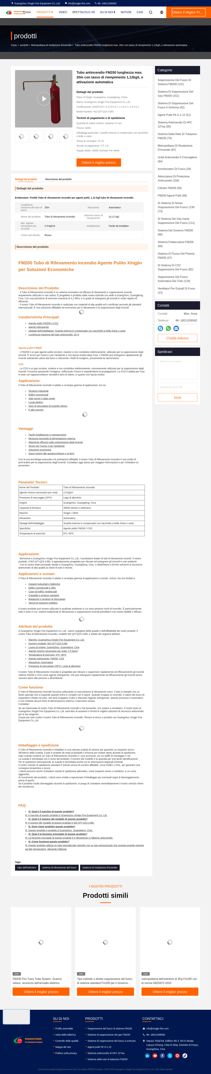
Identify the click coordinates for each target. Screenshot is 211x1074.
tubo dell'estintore (26, 867)
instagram (177, 1055)
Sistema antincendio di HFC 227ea (106, 1053)
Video (63, 12)
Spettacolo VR (83, 12)
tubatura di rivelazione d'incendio (99, 867)
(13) (176, 290)
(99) (176, 244)
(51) (174, 114)
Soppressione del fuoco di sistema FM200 (110, 1028)
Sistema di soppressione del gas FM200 (109, 1034)
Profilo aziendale (64, 1028)
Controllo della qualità (66, 1040)
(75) (177, 136)
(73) (176, 207)
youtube (154, 1055)
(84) (177, 159)
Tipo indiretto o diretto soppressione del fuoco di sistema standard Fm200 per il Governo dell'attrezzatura (104, 981)
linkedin (147, 1055)
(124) (174, 278)
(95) (175, 124)
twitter (169, 1055)
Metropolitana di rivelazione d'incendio (51, 45)
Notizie (126, 12)
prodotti (24, 45)
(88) (175, 232)
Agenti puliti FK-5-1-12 (99, 1047)
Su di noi (108, 12)
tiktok (184, 1055)
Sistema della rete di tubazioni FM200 (108, 1059)
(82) (175, 267)
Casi (140, 12)
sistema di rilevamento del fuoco (59, 867)
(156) (174, 178)
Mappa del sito (63, 1047)
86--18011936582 (105, 3)
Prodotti (45, 12)
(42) (175, 105)
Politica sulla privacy (66, 1053)
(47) (176, 255)
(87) (175, 147)
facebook (162, 1055)
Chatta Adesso (177, 338)
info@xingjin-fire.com (77, 3)
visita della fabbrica (65, 1034)
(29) (174, 168)
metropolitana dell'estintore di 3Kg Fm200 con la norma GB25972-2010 (169, 980)
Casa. (27, 12)
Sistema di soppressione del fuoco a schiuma (112, 1040)
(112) (176, 220)
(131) (174, 82)
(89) (172, 195)
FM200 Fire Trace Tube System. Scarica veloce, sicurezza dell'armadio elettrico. (37, 980)
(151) (175, 93)
